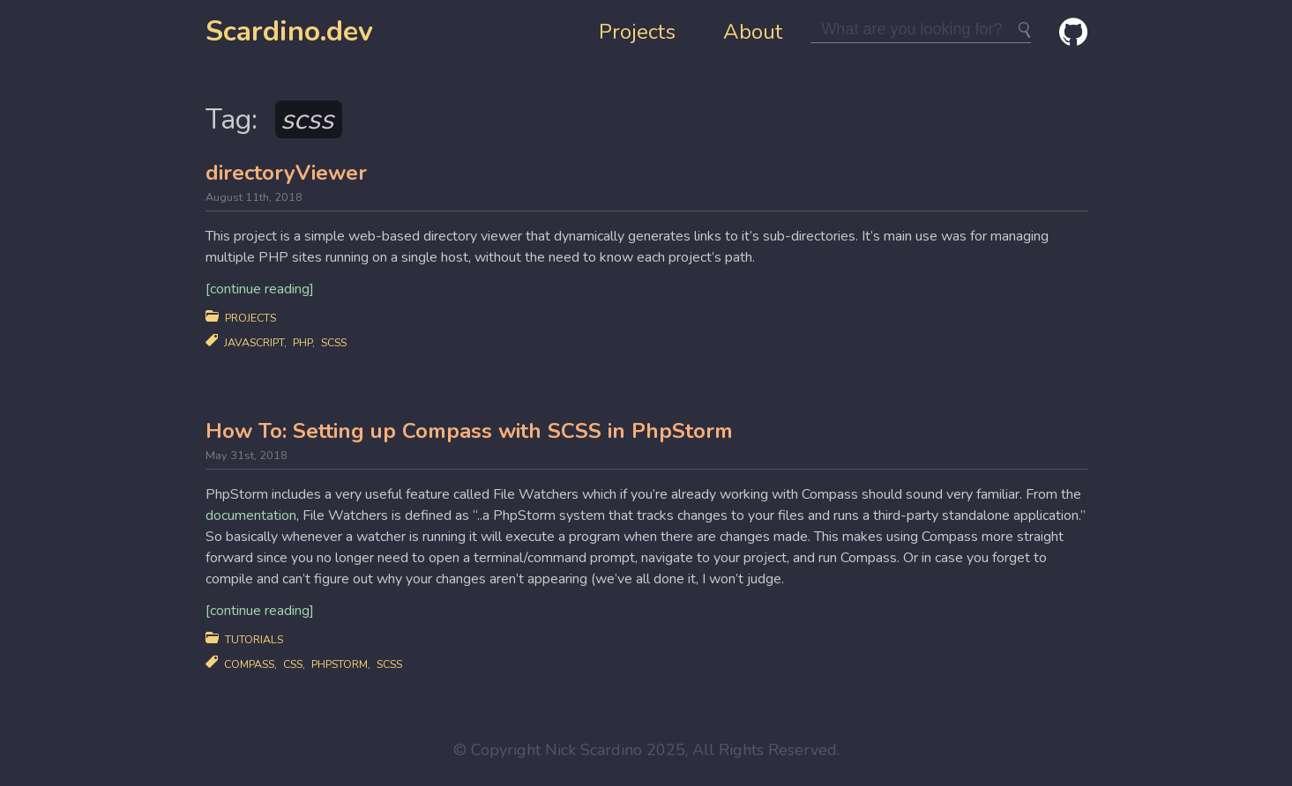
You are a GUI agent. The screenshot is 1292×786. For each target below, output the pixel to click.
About (752, 32)
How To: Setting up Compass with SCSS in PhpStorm (469, 430)
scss (334, 342)
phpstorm (339, 663)
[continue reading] (259, 289)
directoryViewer (286, 172)
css (292, 663)
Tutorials (254, 639)
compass (249, 663)
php (302, 342)
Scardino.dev (289, 31)
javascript (254, 342)
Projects (637, 32)
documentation (250, 515)
